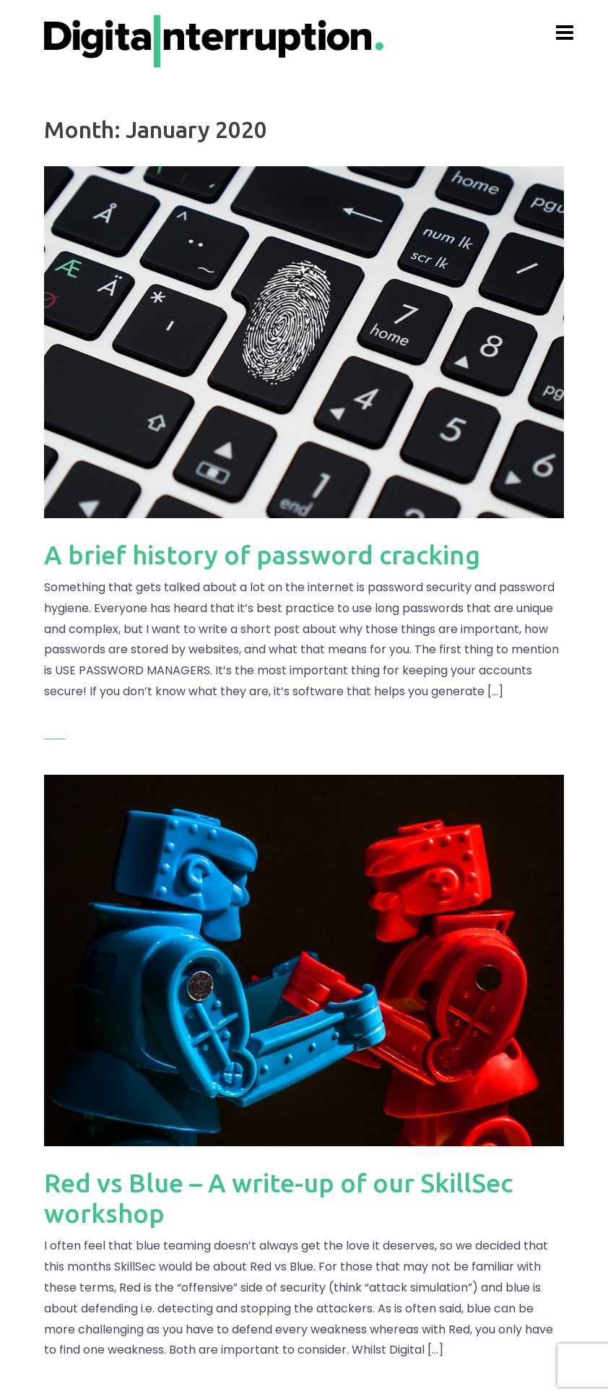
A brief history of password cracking (262, 554)
